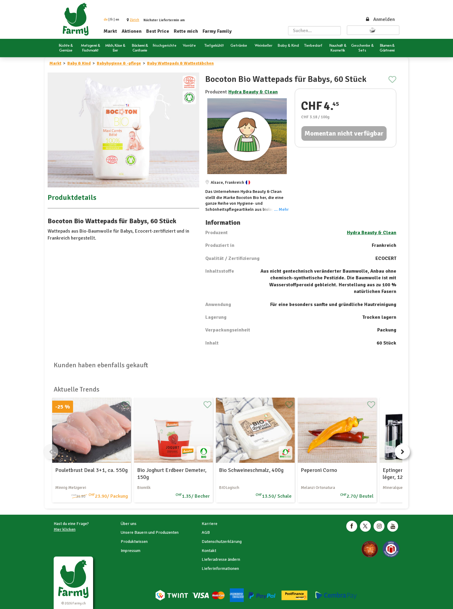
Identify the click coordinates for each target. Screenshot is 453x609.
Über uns (128, 523)
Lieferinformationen (220, 568)
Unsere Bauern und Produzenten (150, 532)
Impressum (130, 550)
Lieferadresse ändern (221, 559)
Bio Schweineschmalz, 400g (251, 470)
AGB (206, 532)
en (117, 19)
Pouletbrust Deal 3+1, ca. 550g (91, 470)
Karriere (209, 523)
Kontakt (209, 550)
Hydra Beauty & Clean (253, 92)
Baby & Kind (79, 63)
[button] (134, 20)
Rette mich (186, 31)
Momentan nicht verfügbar (344, 133)
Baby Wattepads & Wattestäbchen (180, 63)
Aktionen (132, 31)
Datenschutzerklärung (222, 541)
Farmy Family (217, 31)
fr (111, 19)
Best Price (157, 31)
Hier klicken (65, 529)
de (106, 19)
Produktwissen (134, 541)
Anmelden (380, 19)
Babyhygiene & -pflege (119, 63)
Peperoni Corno (319, 470)
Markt (110, 31)
